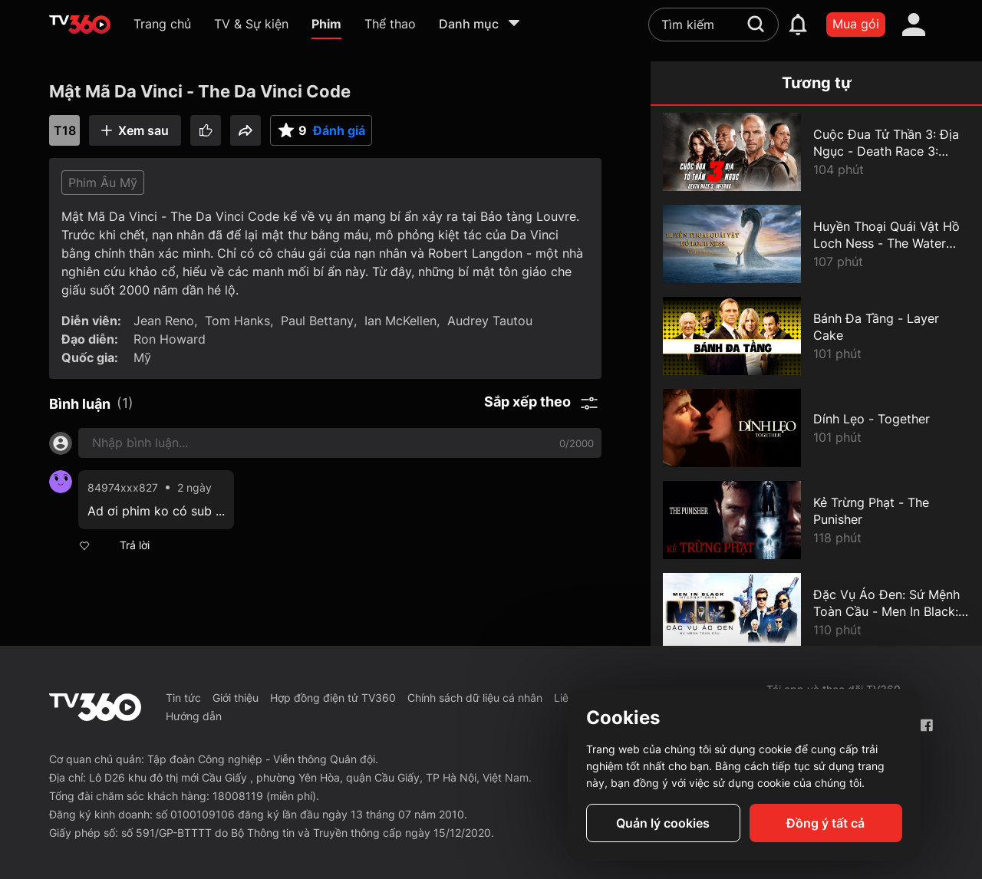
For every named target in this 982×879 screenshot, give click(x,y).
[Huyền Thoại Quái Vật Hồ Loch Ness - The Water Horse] (816, 244)
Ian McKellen (400, 320)
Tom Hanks (237, 320)
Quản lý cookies (663, 823)
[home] (79, 24)
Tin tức (183, 697)
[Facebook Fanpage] (926, 725)
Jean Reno (163, 320)
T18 (65, 130)
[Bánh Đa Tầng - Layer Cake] (816, 336)
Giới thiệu (236, 697)
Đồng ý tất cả (825, 823)
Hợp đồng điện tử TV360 (333, 697)
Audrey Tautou (489, 320)
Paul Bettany (317, 320)
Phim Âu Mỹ (102, 182)
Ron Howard (169, 339)
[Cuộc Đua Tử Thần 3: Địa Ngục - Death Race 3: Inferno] (816, 152)
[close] (955, 46)
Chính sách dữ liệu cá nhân (474, 697)
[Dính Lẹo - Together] (816, 428)
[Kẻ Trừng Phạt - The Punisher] (816, 520)
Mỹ (142, 357)
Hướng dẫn (194, 716)
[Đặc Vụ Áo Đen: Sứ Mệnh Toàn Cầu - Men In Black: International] (816, 612)
